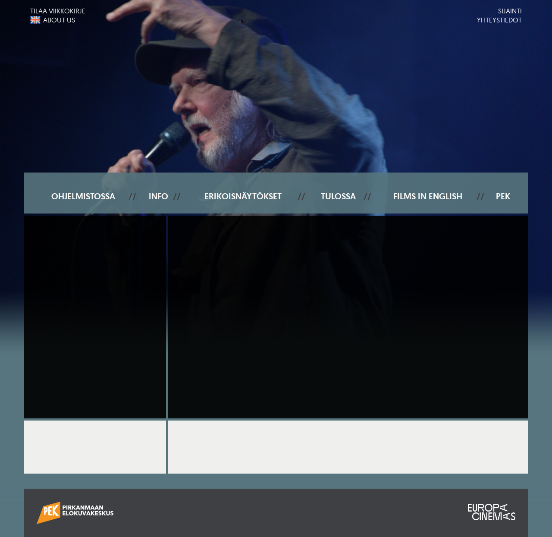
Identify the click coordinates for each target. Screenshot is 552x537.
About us (59, 20)
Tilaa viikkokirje (57, 10)
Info (158, 196)
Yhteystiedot (499, 20)
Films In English (427, 196)
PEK (503, 196)
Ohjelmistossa (83, 196)
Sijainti (510, 10)
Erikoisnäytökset (243, 196)
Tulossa (338, 196)
